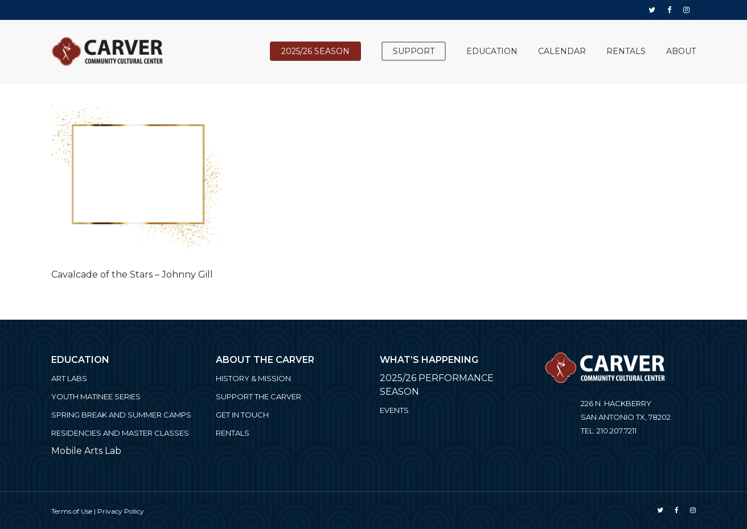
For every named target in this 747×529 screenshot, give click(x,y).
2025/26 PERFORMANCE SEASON (437, 385)
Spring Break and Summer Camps (121, 414)
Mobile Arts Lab (86, 450)
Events (394, 410)
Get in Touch (242, 414)
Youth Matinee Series (96, 396)
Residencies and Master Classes (120, 432)
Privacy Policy (120, 511)
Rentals (232, 432)
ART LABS (69, 378)
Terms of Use (71, 511)
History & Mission (253, 378)
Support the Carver (258, 396)
